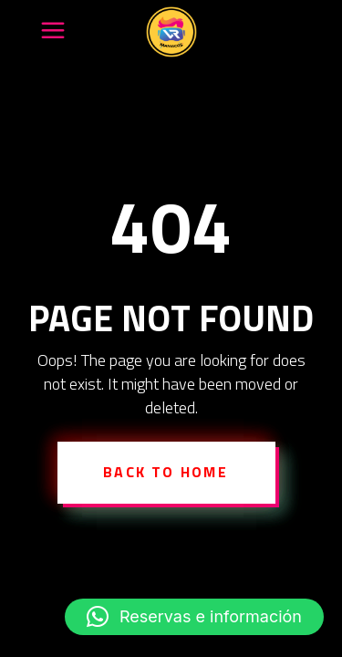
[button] (194, 617)
